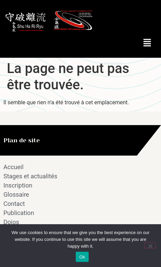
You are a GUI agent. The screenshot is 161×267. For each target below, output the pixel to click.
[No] (150, 245)
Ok (82, 257)
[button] (147, 43)
